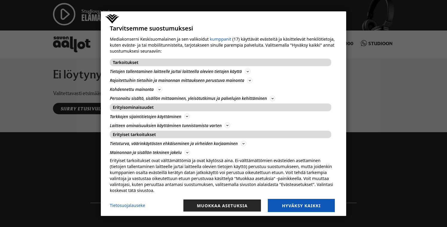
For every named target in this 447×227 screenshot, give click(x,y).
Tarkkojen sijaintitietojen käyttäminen (150, 116)
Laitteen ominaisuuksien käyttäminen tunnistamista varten (170, 125)
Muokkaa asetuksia (222, 205)
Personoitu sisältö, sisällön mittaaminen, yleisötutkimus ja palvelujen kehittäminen (192, 98)
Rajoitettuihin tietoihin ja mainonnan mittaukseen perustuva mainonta (181, 80)
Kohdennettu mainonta (136, 89)
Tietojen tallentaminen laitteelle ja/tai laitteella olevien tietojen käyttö (180, 71)
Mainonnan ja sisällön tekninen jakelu (150, 152)
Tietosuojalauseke (127, 205)
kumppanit (220, 39)
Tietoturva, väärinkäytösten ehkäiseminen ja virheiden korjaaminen (178, 143)
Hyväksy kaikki (301, 205)
